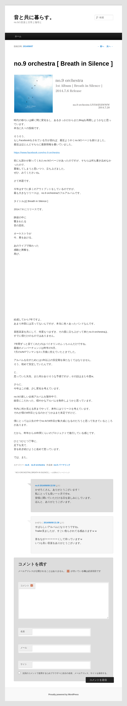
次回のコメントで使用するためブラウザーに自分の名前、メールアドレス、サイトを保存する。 (65, 673)
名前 (22, 631)
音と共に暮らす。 (34, 17)
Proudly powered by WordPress (63, 694)
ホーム (18, 36)
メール (23, 647)
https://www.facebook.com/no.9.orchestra (36, 152)
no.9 (27, 465)
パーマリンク (64, 465)
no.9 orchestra (38, 465)
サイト (23, 664)
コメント (26, 585)
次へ (110, 46)
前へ (101, 46)
